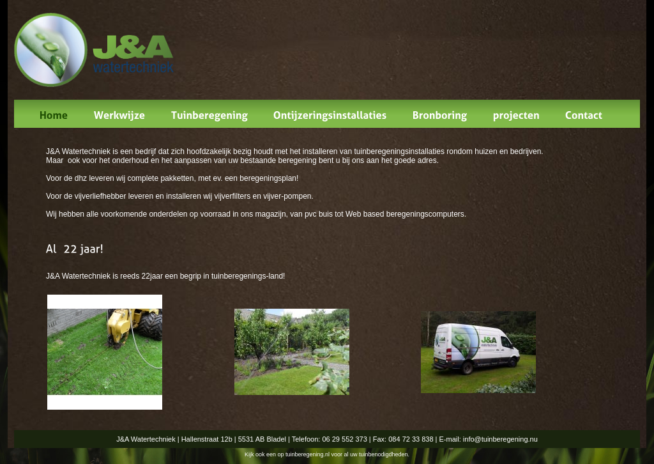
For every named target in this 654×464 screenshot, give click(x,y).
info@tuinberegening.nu (500, 439)
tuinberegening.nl (307, 454)
